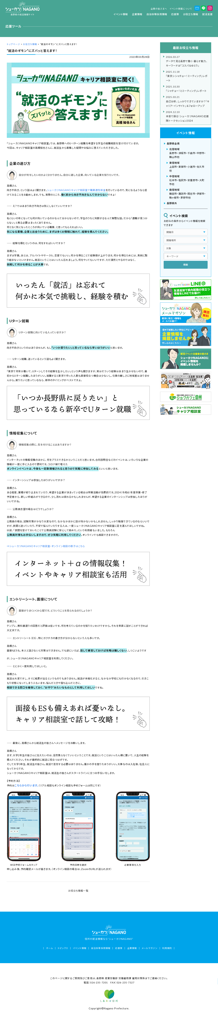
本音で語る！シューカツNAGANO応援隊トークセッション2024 (187, 116)
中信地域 (174, 176)
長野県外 (172, 203)
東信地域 (174, 162)
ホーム (49, 948)
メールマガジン (150, 948)
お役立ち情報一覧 (78, 890)
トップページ (13, 44)
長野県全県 (173, 143)
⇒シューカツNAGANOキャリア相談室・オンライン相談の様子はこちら (46, 546)
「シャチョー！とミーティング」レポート (187, 88)
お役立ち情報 (190, 14)
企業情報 (137, 14)
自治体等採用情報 (156, 14)
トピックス (63, 948)
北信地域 (174, 149)
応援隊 (175, 14)
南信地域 (174, 189)
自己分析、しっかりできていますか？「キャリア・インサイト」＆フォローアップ (187, 101)
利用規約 (167, 948)
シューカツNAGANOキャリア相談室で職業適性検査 (76, 190)
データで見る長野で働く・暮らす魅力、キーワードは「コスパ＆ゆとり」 (187, 61)
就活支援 (207, 14)
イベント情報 (121, 14)
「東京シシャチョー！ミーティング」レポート (187, 76)
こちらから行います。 (26, 785)
